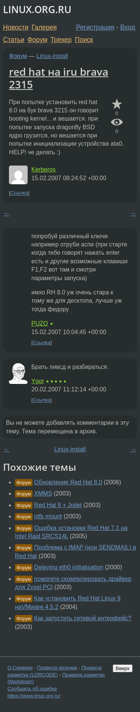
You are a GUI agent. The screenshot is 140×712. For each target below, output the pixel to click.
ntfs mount (48, 516)
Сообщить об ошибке (32, 688)
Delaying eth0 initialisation (68, 567)
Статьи (13, 39)
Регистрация (95, 27)
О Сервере (20, 667)
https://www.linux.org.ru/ (33, 696)
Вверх (123, 668)
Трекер (61, 39)
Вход (127, 27)
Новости (15, 27)
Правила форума (57, 667)
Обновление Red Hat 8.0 (68, 482)
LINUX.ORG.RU (37, 9)
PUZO (39, 323)
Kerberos (43, 169)
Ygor (37, 381)
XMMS (43, 493)
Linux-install (52, 56)
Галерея (44, 27)
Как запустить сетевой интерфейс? (82, 618)
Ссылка (19, 193)
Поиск (84, 39)
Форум (37, 39)
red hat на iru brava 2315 (58, 77)
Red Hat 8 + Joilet (58, 505)
